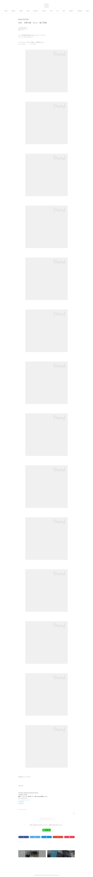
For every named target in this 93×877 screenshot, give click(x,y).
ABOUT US (43, 11)
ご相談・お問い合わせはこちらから (46, 818)
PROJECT (21, 11)
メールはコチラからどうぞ (24, 800)
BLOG (71, 11)
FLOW (59, 11)
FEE (65, 11)
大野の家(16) (24, 809)
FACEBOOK (21, 803)
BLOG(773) (20, 809)
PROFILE (51, 11)
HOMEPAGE (21, 801)
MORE (78, 11)
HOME (13, 11)
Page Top (46, 869)
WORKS (28, 11)
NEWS (36, 11)
